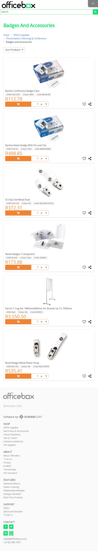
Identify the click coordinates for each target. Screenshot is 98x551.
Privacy (7, 462)
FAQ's (6, 508)
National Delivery (11, 483)
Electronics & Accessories (16, 430)
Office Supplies (21, 35)
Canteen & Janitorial (13, 441)
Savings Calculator (12, 493)
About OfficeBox (11, 455)
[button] (93, 3)
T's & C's (7, 459)
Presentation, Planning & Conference (26, 38)
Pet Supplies (9, 444)
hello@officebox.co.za (15, 538)
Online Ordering (11, 486)
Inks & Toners (10, 437)
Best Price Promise (13, 497)
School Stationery (12, 434)
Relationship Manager (14, 490)
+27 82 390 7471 (12, 542)
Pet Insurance (10, 472)
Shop (6, 35)
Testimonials (9, 469)
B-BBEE (7, 465)
